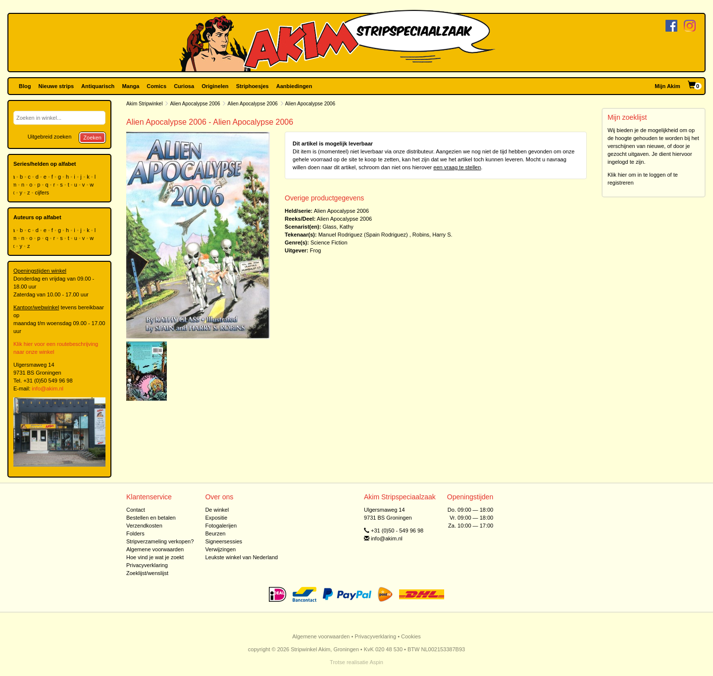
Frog (315, 250)
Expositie (216, 518)
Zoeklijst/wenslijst (147, 573)
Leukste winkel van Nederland (241, 557)
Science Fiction (329, 242)
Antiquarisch (97, 86)
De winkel (217, 510)
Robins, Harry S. (432, 235)
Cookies (411, 636)
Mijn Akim (667, 86)
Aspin (376, 662)
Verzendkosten (144, 526)
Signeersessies (223, 541)
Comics (156, 86)
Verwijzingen (220, 549)
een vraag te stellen (457, 167)
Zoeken (92, 138)
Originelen (215, 86)
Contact (135, 510)
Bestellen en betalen (151, 518)
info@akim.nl (47, 388)
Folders (135, 533)
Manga (130, 86)
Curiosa (184, 86)
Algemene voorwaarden (155, 549)
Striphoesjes (252, 86)
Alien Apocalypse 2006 (195, 103)
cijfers (42, 192)
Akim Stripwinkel (144, 103)
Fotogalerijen (221, 526)
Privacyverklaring (147, 565)
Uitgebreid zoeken (50, 137)
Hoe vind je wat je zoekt (155, 557)
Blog (25, 86)
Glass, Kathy (337, 227)
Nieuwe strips (56, 86)
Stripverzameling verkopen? (160, 541)
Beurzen (215, 533)
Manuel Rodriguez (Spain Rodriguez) (363, 235)
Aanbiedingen (294, 86)
